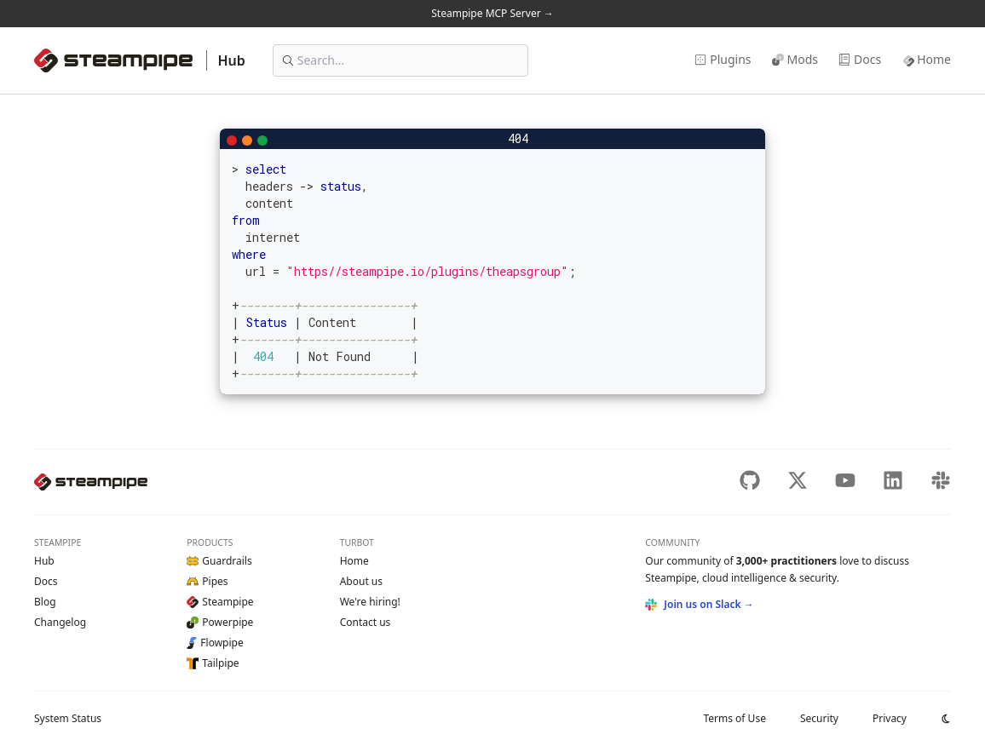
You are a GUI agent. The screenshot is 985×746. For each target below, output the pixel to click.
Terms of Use (734, 718)
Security (819, 718)
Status (67, 718)
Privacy (890, 718)
